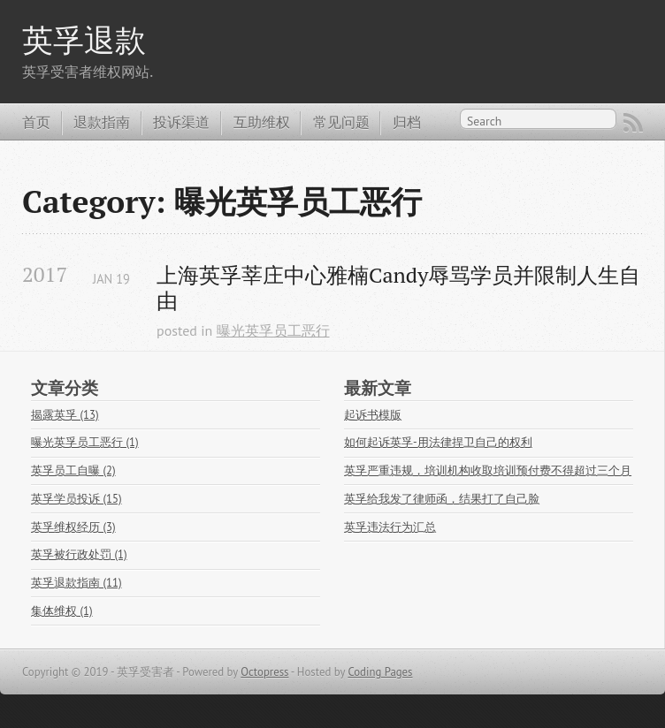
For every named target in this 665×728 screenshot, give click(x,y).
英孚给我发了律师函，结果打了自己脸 (441, 498)
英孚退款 (84, 39)
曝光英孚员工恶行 (273, 330)
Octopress (264, 671)
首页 (36, 122)
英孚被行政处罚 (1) (79, 554)
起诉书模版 (372, 414)
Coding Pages (380, 671)
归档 (407, 122)
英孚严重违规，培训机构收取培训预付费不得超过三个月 (487, 470)
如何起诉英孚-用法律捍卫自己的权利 (438, 442)
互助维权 (261, 122)
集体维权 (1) (62, 610)
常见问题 (341, 122)
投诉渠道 (181, 122)
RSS (633, 123)
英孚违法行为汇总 (390, 527)
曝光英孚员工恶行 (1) (85, 442)
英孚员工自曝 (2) (73, 470)
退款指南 (101, 122)
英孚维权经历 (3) (73, 527)
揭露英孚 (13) (65, 414)
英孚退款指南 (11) (76, 582)
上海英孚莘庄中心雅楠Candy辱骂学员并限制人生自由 (398, 288)
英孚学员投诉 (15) (76, 498)
